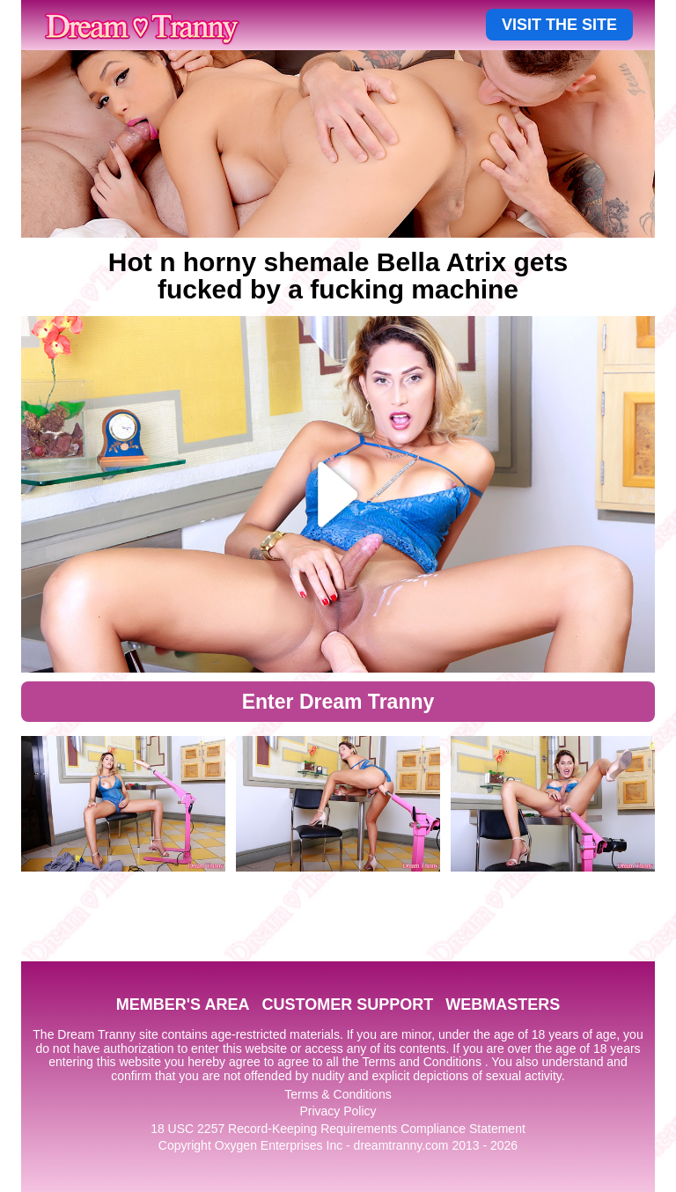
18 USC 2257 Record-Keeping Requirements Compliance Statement (338, 1129)
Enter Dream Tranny (338, 701)
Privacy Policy (337, 1111)
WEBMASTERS (502, 1004)
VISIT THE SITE (559, 24)
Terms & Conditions (337, 1094)
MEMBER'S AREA (183, 1004)
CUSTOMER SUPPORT (347, 1004)
